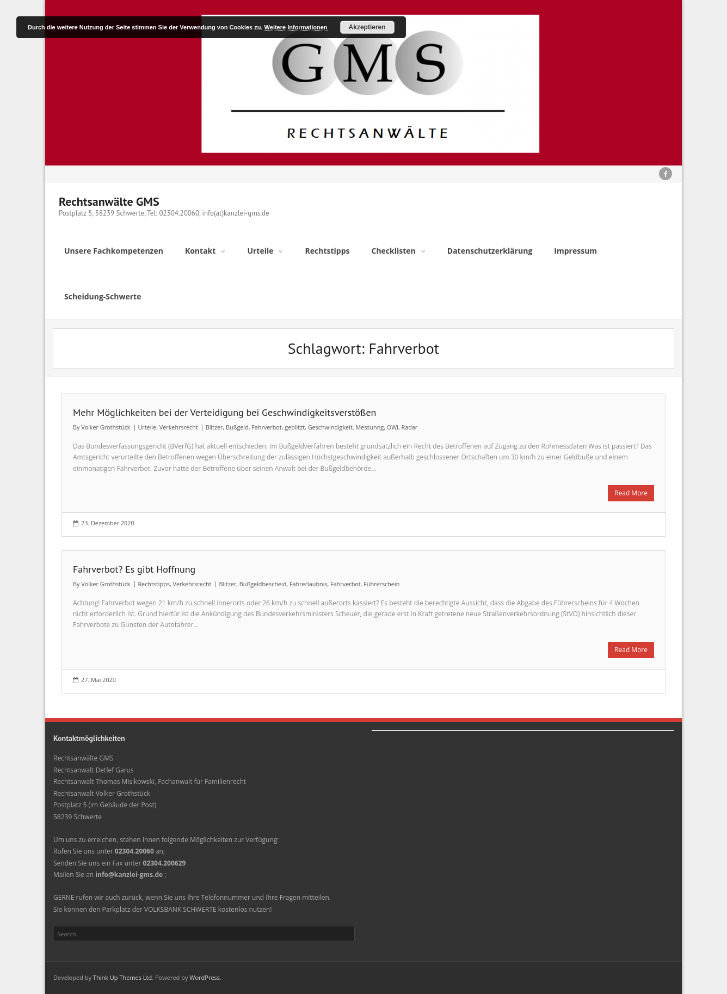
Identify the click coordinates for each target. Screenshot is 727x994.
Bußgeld (237, 427)
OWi (392, 427)
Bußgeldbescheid (263, 584)
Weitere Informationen (296, 27)
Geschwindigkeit (330, 427)
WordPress (204, 977)
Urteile (147, 427)
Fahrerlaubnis (308, 584)
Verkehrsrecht (178, 427)
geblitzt (295, 427)
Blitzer (214, 427)
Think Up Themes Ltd (122, 977)
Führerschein (381, 584)
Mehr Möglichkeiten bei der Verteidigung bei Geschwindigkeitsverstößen (224, 412)
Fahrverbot (266, 427)
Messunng (369, 427)
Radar (409, 427)
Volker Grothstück (105, 427)
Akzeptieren (367, 27)
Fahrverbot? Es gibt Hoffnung (134, 569)
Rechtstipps (153, 584)
